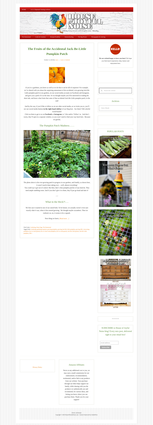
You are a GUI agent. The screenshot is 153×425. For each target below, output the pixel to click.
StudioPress (94, 413)
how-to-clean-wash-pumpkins (48, 229)
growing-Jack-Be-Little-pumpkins (66, 227)
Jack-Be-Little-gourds (73, 229)
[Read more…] (64, 217)
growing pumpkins (52, 227)
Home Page (39, 225)
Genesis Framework (84, 413)
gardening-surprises (42, 227)
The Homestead (47, 225)
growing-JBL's (79, 227)
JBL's (30, 231)
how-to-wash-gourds (61, 229)
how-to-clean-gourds (34, 229)
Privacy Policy (37, 365)
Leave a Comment (65, 58)
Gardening (33, 225)
